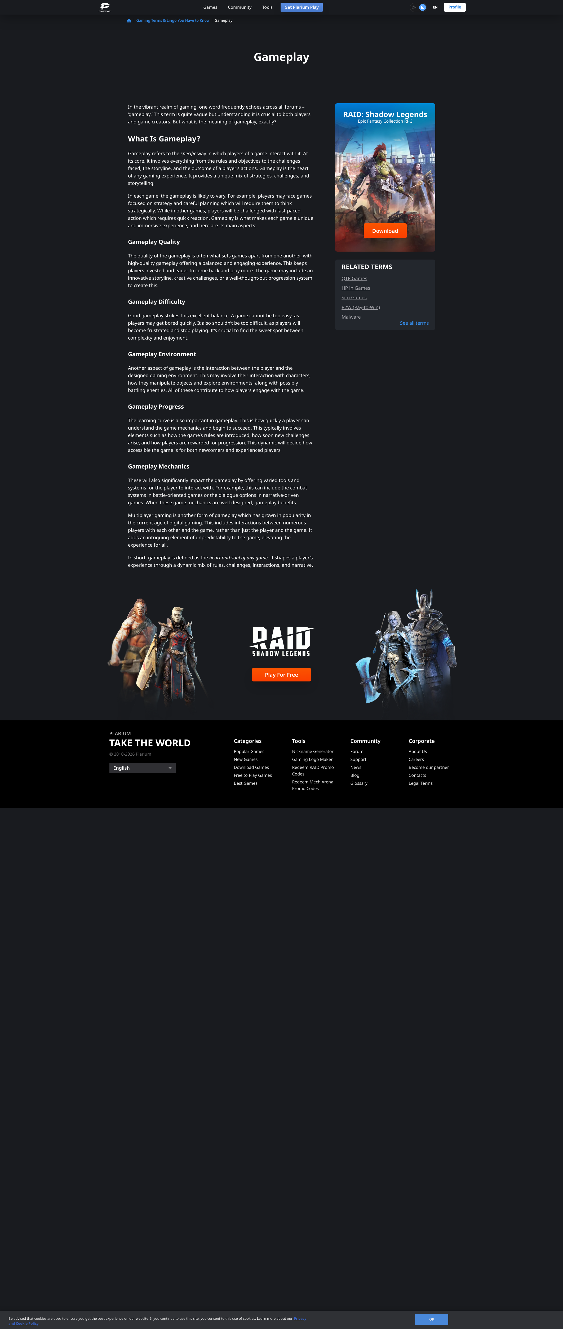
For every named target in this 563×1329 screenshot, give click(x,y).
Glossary (359, 783)
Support (358, 759)
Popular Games (249, 751)
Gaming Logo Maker (312, 759)
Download (385, 230)
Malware (351, 317)
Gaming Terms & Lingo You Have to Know (173, 20)
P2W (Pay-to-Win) (361, 307)
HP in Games (356, 288)
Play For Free (281, 674)
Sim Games (354, 298)
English (121, 768)
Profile (455, 7)
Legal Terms (421, 783)
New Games (246, 759)
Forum (357, 751)
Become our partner (429, 767)
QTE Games (354, 278)
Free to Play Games (253, 775)
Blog (355, 775)
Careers (416, 759)
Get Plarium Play (302, 7)
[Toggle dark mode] (418, 7)
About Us (418, 751)
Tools (267, 7)
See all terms (414, 323)
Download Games (251, 767)
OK (431, 1319)
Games (210, 7)
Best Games (246, 783)
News (356, 767)
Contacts (417, 775)
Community (239, 7)
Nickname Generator (313, 751)
